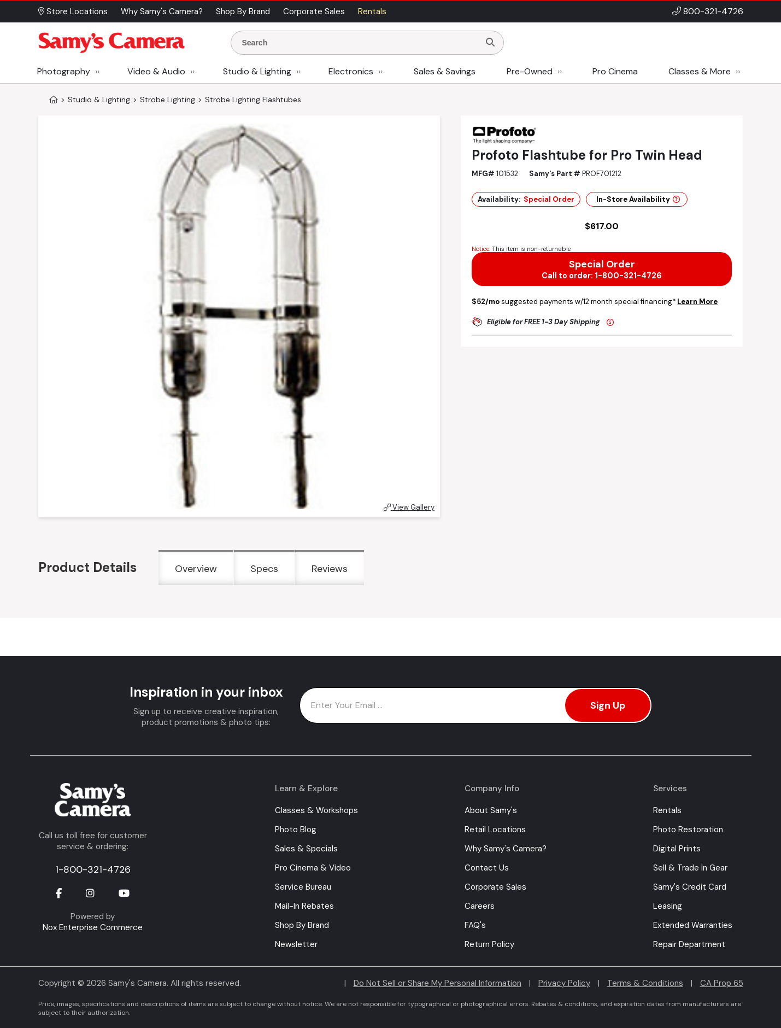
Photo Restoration (688, 829)
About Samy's (491, 810)
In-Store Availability (638, 199)
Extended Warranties (692, 925)
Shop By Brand (302, 925)
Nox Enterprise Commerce (93, 927)
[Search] (490, 42)
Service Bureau (303, 886)
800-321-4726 (713, 11)
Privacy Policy (564, 983)
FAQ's (475, 925)
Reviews (330, 568)
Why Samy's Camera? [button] (162, 11)
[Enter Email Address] (476, 705)
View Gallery (409, 507)
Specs (264, 568)
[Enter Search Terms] (360, 42)
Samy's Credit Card (689, 886)
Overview (196, 568)
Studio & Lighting (257, 71)
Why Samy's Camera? (506, 848)
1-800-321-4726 (93, 869)
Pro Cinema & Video (313, 867)
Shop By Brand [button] (243, 11)
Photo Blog (295, 829)
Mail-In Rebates (304, 906)
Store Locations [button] (73, 11)
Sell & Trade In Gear (690, 867)
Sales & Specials (306, 848)
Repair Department (689, 944)
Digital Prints (677, 848)
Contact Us (487, 867)
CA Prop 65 (721, 983)
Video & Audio (156, 71)
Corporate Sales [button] (314, 11)
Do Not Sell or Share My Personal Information (437, 983)
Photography (63, 71)
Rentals (667, 810)
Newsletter (296, 944)
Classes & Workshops (316, 810)
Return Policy (489, 944)
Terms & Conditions (645, 983)
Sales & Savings (444, 71)
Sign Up (607, 705)
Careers (480, 906)
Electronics (350, 71)
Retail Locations (495, 829)
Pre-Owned (530, 71)
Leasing (667, 906)
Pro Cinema (615, 71)
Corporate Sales (495, 886)
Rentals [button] (372, 11)
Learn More (697, 301)
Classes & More (699, 71)
